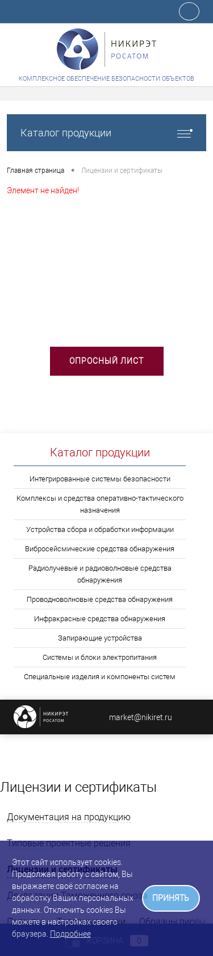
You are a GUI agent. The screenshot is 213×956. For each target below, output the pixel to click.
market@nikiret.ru (140, 717)
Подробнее (70, 933)
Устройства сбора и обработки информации (100, 529)
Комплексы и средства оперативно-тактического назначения (99, 504)
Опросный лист (106, 360)
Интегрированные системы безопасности (100, 479)
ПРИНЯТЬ (170, 898)
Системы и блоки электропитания (100, 657)
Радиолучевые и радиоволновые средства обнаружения (100, 574)
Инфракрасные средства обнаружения (99, 618)
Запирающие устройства (100, 638)
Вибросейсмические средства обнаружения (99, 548)
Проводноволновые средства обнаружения (100, 599)
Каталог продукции (106, 132)
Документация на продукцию (69, 817)
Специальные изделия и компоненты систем (100, 676)
